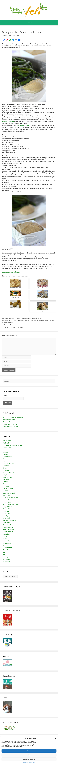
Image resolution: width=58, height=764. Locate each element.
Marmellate (6, 495)
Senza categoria (8, 541)
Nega (29, 755)
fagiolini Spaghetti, (8, 121)
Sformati (5, 545)
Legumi (5, 491)
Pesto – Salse (7, 509)
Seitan (5, 538)
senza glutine (46, 320)
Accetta (29, 751)
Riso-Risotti (6, 534)
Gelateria (6, 482)
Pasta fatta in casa (8, 500)
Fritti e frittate (7, 477)
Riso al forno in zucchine (10, 424)
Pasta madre (7, 502)
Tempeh (5, 550)
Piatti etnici (6, 511)
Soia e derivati (7, 548)
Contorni (13, 318)
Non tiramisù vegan (9, 420)
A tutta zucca (7, 441)
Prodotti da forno (8, 525)
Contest (5, 452)
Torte (4, 554)
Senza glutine (29, 318)
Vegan (11, 323)
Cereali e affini (7, 447)
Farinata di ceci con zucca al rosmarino (15, 422)
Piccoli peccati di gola (9, 516)
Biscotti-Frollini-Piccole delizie (12, 445)
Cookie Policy (26, 762)
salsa (40, 320)
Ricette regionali (8, 532)
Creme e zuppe (7, 457)
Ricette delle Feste (8, 529)
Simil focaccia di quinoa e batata (13, 417)
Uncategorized (7, 557)
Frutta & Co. (6, 479)
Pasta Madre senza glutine (11, 504)
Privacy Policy (32, 762)
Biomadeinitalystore (24, 125)
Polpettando (6, 518)
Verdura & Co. (38, 318)
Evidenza (6, 470)
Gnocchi (5, 484)
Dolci (4, 461)
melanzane (34, 320)
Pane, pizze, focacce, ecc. (10, 497)
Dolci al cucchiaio (8, 463)
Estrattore (6, 466)
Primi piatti (6, 522)
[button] (55, 738)
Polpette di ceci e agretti (10, 426)
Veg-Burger (6, 559)
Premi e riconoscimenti (10, 520)
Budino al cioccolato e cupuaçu (13, 327)
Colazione (6, 450)
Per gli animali (7, 507)
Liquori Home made (9, 493)
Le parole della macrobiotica (10, 272)
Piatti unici (6, 513)
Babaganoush (8, 320)
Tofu (4, 552)
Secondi (5, 536)
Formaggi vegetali (8, 472)
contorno (16, 320)
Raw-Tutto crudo (8, 527)
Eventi (5, 468)
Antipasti (7, 318)
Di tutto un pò (7, 459)
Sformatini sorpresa (10, 325)
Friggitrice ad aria (8, 475)
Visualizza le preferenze (29, 759)
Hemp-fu (6, 486)
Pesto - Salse (20, 318)
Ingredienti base (8, 488)
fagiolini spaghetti (25, 320)
